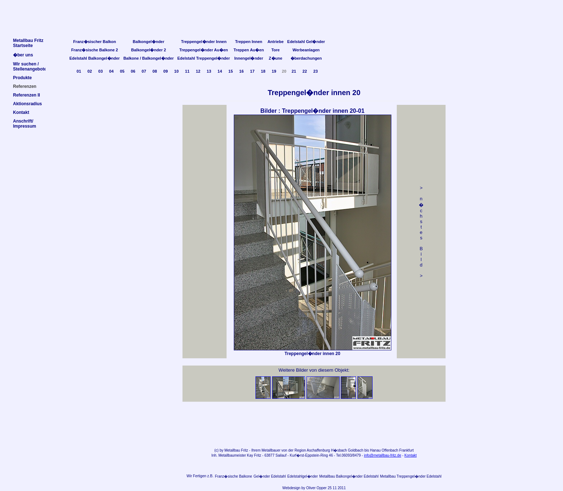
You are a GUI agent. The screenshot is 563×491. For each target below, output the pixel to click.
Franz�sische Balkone (233, 476)
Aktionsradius (27, 103)
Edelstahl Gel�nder (306, 41)
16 (241, 71)
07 (144, 71)
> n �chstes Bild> (421, 231)
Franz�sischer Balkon (94, 41)
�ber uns (23, 54)
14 (220, 71)
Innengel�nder (248, 58)
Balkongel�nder (148, 41)
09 (165, 71)
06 (133, 71)
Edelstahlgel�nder (302, 476)
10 (176, 71)
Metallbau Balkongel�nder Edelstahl (349, 476)
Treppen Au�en (248, 50)
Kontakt (410, 455)
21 (294, 71)
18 (263, 71)
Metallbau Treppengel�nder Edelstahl (411, 476)
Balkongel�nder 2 (148, 50)
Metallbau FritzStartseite (28, 43)
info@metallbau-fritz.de (382, 455)
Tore (275, 50)
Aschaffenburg (318, 450)
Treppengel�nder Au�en (203, 50)
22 (304, 71)
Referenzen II (26, 95)
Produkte (22, 77)
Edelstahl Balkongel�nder (94, 58)
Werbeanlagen (306, 50)
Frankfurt (406, 450)
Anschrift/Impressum (24, 124)
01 (79, 71)
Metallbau (232, 450)
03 (100, 71)
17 (252, 71)
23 (315, 71)
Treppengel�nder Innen (204, 41)
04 (111, 71)
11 (187, 71)
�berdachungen (306, 58)
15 (230, 71)
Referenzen (24, 86)
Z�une (275, 58)
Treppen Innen (248, 41)
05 (122, 71)
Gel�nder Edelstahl (270, 476)
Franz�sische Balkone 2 (94, 50)
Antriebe (275, 41)
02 (89, 71)
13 (209, 71)
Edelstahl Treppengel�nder (203, 58)
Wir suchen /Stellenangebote (30, 66)
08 (154, 71)
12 (198, 71)
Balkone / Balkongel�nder (148, 58)
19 (274, 71)
